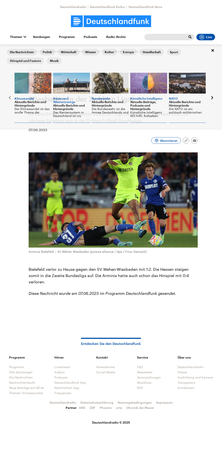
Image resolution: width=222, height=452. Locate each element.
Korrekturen (186, 388)
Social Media (105, 372)
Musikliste (144, 382)
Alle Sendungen (21, 372)
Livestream (62, 367)
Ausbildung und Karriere (195, 377)
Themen (16, 36)
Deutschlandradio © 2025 (111, 422)
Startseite (14, 51)
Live (205, 37)
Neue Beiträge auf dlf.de (26, 388)
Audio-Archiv (116, 36)
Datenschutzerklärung (96, 402)
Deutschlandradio (73, 7)
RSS (140, 388)
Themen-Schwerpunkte (26, 393)
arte (119, 408)
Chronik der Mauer (140, 408)
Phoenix (106, 408)
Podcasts (90, 36)
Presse (182, 372)
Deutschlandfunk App (70, 382)
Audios (59, 372)
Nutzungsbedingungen (135, 402)
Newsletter (144, 372)
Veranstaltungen (149, 377)
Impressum (164, 402)
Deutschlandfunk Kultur (107, 7)
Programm (67, 36)
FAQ (140, 367)
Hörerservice (105, 367)
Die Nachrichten (36, 51)
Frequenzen (63, 393)
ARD (82, 408)
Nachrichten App (66, 388)
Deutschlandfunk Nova (145, 7)
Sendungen (41, 36)
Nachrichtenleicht (22, 382)
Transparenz (186, 382)
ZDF (92, 408)
